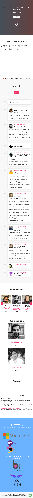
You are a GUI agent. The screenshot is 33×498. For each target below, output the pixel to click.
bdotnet (15, 494)
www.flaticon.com (18, 495)
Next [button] (31, 303)
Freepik (10, 495)
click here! (28, 78)
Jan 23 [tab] (16, 92)
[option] (6, 303)
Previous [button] (2, 303)
